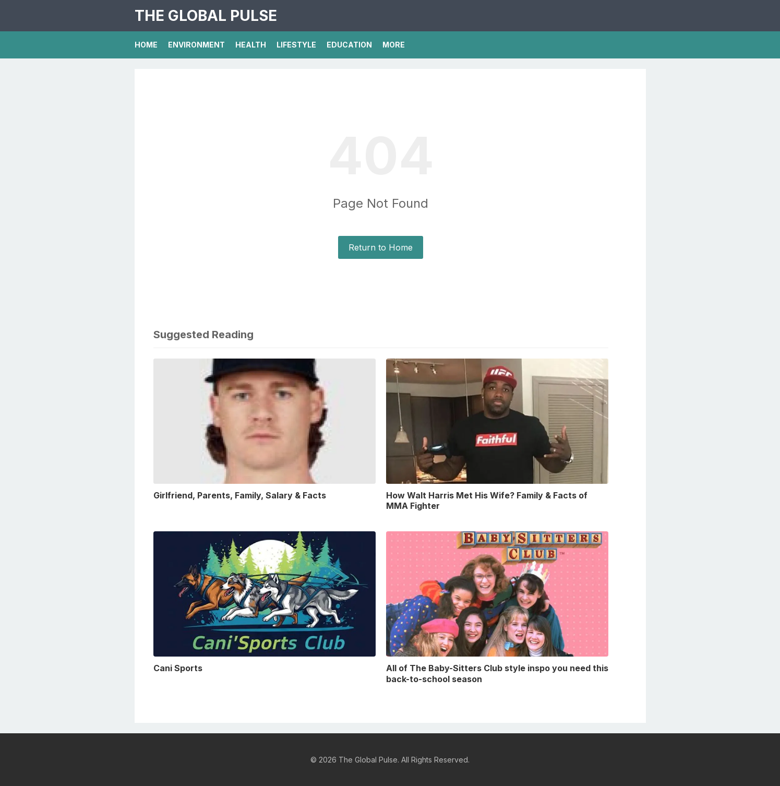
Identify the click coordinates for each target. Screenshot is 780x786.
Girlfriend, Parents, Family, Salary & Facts (239, 495)
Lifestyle (296, 44)
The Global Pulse (206, 16)
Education (349, 44)
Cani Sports (177, 668)
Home (146, 44)
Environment (196, 44)
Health (250, 44)
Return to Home (381, 247)
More (393, 44)
